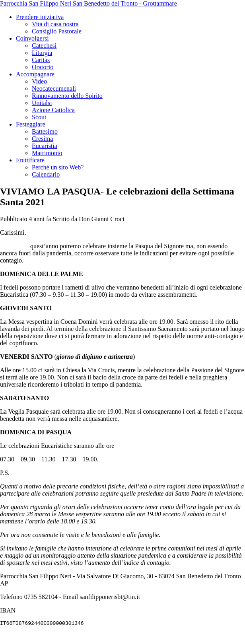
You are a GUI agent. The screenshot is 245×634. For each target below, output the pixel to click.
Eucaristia (44, 145)
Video (39, 81)
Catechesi (44, 45)
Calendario (46, 174)
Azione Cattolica (53, 110)
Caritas (41, 59)
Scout (39, 117)
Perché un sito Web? (58, 167)
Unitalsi (42, 102)
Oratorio (42, 67)
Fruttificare (30, 160)
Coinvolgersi (32, 38)
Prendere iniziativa (40, 17)
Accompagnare (35, 74)
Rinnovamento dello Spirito (67, 95)
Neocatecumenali (54, 88)
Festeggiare (30, 124)
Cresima (42, 138)
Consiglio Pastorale (57, 31)
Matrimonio (47, 153)
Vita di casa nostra (55, 24)
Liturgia (42, 52)
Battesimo (45, 131)
